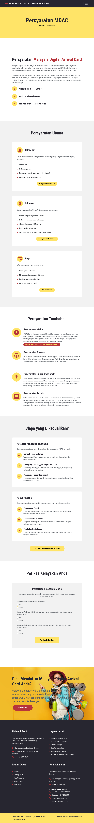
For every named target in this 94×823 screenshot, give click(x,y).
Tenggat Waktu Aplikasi (58, 751)
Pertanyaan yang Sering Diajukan (61, 755)
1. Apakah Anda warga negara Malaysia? (31, 601)
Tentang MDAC (18, 775)
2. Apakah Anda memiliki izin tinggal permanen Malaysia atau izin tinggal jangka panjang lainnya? (44, 613)
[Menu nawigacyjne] (86, 4)
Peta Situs (16, 785)
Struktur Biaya (47, 290)
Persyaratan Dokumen (47, 239)
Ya (20, 605)
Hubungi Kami (17, 781)
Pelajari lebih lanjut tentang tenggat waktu (42, 345)
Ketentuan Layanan (75, 817)
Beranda (41, 26)
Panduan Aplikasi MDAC (58, 738)
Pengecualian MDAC (47, 184)
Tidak (21, 607)
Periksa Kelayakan (47, 640)
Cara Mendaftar (18, 778)
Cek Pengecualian (56, 748)
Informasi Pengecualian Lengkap (47, 548)
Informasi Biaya (55, 745)
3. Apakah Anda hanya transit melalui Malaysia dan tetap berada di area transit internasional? (44, 626)
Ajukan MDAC (23, 708)
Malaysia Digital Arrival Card (35, 817)
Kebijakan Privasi (61, 817)
